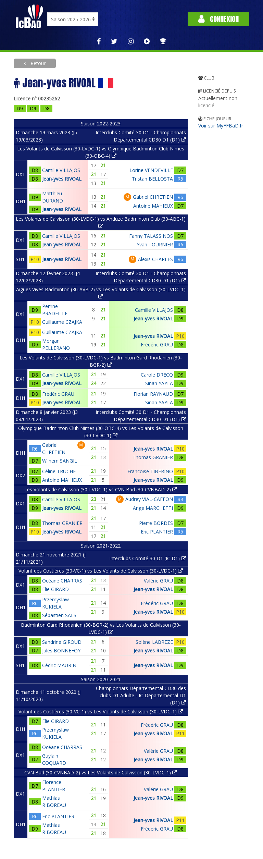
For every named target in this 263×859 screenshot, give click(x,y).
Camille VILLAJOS (61, 170)
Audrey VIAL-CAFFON (149, 499)
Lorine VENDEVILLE (151, 170)
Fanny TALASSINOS (151, 236)
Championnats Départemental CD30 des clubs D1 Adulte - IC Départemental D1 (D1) (141, 695)
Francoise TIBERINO (150, 471)
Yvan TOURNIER (155, 244)
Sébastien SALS (59, 615)
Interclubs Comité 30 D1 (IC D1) (147, 558)
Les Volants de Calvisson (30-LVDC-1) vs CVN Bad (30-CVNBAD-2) (100, 489)
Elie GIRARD (55, 589)
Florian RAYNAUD (153, 394)
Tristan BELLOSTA (152, 178)
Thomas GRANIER (153, 457)
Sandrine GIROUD (62, 642)
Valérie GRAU (158, 580)
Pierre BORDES (156, 523)
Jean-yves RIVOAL (62, 178)
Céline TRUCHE (59, 471)
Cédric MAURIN (59, 665)
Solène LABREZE (154, 642)
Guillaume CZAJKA (62, 322)
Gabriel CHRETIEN (153, 197)
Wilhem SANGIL (59, 460)
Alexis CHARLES (155, 259)
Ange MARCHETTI (153, 508)
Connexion (218, 19)
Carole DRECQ (157, 374)
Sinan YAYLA (159, 383)
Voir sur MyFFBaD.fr (220, 125)
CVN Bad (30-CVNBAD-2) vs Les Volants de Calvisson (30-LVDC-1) (100, 772)
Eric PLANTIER (157, 531)
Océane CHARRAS (62, 580)
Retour (37, 63)
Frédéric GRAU (157, 344)
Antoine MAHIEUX (153, 206)
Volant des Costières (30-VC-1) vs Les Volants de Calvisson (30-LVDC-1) (100, 570)
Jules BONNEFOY (61, 650)
